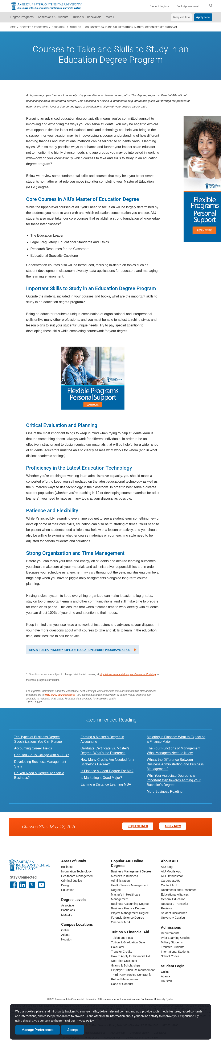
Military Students (172, 942)
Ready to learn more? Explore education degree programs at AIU (79, 650)
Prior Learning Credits (175, 937)
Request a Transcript (174, 903)
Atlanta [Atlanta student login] (165, 976)
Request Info (181, 17)
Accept (73, 1029)
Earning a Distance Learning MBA (106, 784)
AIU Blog (166, 866)
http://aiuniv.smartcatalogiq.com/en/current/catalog (128, 674)
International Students (175, 951)
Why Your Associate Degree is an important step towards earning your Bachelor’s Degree (173, 780)
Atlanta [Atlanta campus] (65, 934)
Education (67, 890)
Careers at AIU (170, 880)
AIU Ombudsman (172, 876)
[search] (210, 5)
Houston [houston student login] (166, 981)
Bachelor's (68, 910)
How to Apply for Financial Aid (130, 956)
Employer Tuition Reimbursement (133, 970)
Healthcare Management (77, 876)
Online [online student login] (165, 971)
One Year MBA (121, 922)
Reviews (166, 908)
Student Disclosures (174, 913)
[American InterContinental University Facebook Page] (13, 884)
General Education (173, 899)
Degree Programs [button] (22, 17)
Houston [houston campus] (66, 939)
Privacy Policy (85, 1019)
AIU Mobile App (171, 871)
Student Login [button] (158, 6)
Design (65, 885)
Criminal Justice (71, 880)
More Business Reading (165, 791)
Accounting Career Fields (33, 748)
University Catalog (173, 917)
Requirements (170, 933)
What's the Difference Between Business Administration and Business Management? (175, 764)
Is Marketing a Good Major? (101, 777)
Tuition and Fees (122, 937)
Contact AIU (169, 885)
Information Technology (76, 871)
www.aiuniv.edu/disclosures (60, 694)
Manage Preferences (38, 1029)
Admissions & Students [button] (53, 17)
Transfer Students (172, 947)
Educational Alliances (175, 894)
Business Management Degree (131, 871)
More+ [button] (110, 17)
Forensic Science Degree (127, 917)
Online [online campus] (65, 930)
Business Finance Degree (128, 908)
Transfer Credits (121, 951)
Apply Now (203, 17)
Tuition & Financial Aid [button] (87, 17)
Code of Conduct (122, 984)
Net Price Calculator (124, 961)
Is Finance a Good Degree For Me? (107, 771)
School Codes (170, 956)
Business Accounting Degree (130, 903)
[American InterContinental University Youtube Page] (41, 884)
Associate (67, 905)
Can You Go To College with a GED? (41, 755)
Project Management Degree (130, 913)
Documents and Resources (178, 890)
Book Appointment (187, 6)
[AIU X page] (32, 885)
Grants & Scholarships (125, 965)
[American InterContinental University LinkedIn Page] (22, 884)
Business (67, 866)
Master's (66, 914)
